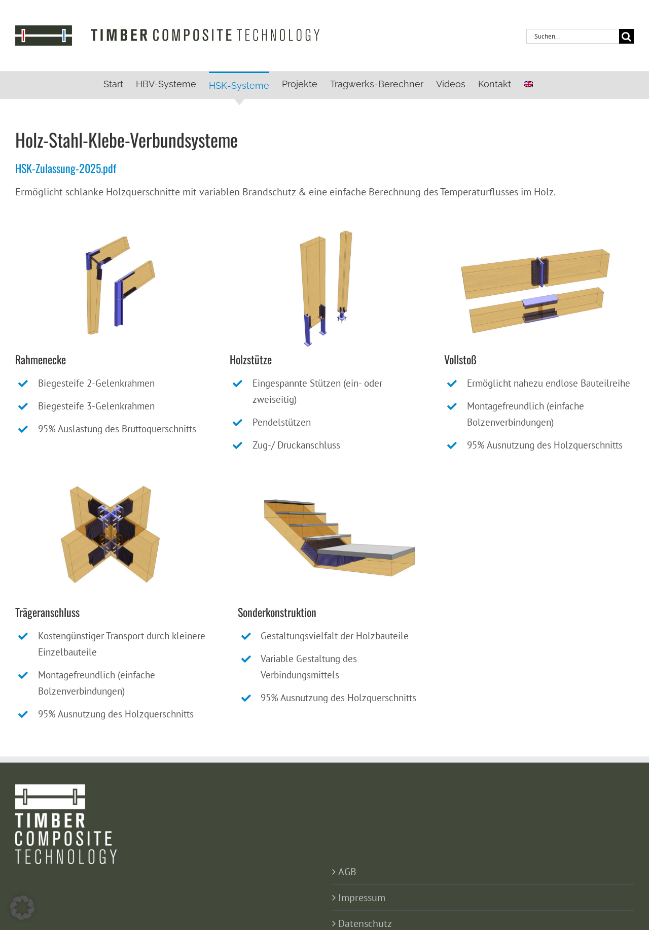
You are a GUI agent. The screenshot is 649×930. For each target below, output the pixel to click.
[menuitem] (528, 84)
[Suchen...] (572, 36)
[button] (22, 907)
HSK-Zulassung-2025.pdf (65, 168)
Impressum (361, 897)
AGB (347, 871)
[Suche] (626, 36)
